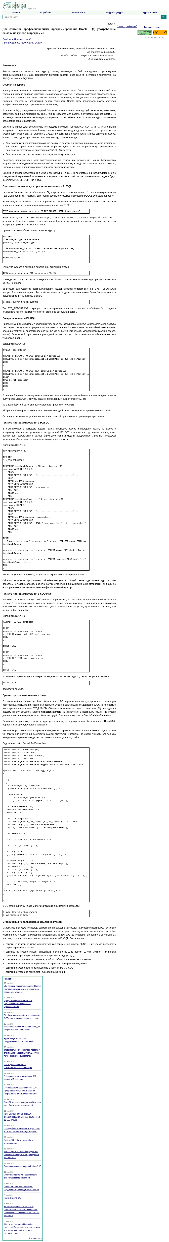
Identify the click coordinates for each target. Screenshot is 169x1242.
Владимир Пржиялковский (17, 39)
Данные (16, 12)
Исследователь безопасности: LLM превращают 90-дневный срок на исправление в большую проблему (20, 1091)
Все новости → (35, 1238)
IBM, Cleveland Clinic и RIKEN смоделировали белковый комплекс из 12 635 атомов (22, 1117)
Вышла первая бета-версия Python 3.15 (22, 1166)
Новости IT (9, 979)
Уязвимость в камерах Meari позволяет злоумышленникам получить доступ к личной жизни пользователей (22, 1053)
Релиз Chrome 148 (12, 1198)
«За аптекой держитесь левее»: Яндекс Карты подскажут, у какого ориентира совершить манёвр (22, 989)
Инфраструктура (114, 12)
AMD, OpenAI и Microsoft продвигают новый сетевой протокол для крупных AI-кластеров (21, 1154)
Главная (148, 27)
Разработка (45, 12)
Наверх (157, 27)
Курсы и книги (150, 12)
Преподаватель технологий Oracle (22, 42)
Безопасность (79, 12)
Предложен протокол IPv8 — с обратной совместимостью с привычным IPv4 (18, 1003)
